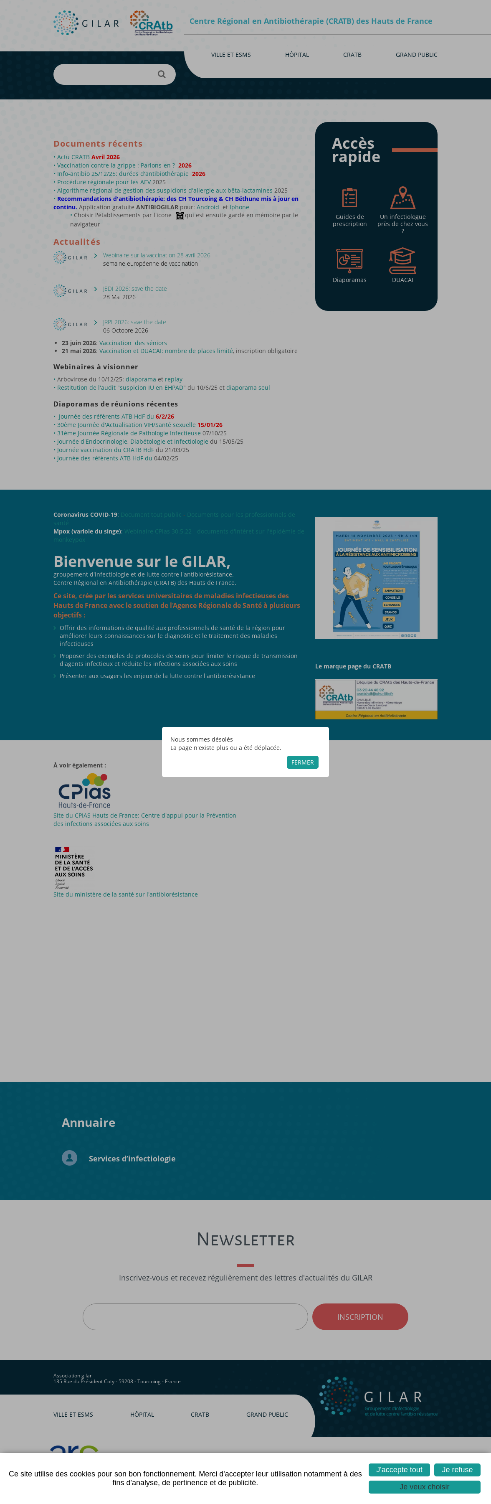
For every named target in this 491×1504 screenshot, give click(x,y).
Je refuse (457, 1470)
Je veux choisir (424, 1487)
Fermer (302, 762)
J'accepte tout (399, 1470)
